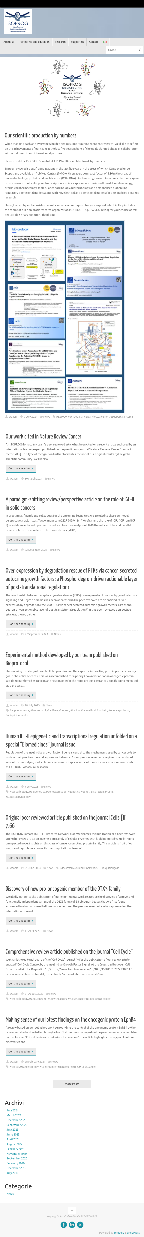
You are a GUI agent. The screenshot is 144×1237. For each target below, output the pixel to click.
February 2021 (16, 1149)
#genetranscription (92, 791)
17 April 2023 (32, 931)
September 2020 (17, 1158)
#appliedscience (19, 710)
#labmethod (88, 710)
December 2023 (16, 1120)
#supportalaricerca (121, 416)
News (46, 416)
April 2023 (13, 1139)
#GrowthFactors (57, 999)
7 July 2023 (31, 786)
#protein (102, 710)
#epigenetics (37, 791)
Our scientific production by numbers (40, 135)
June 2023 (13, 1134)
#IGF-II (109, 791)
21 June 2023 (33, 868)
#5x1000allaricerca (79, 416)
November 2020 (17, 1154)
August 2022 (14, 1144)
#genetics (74, 791)
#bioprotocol (38, 710)
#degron (64, 710)
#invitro (75, 710)
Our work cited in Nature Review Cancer (43, 436)
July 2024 (12, 1110)
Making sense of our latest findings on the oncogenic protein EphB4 (71, 1019)
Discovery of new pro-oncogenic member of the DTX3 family (63, 888)
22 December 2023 (36, 549)
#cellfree (52, 710)
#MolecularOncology (18, 796)
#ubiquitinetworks (17, 715)
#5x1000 (61, 416)
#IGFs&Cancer (76, 999)
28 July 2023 (32, 705)
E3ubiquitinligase (108, 868)
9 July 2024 (30, 416)
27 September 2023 (36, 634)
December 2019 (16, 1168)
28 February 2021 (35, 1061)
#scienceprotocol (118, 710)
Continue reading (21, 468)
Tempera (119, 1232)
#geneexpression (56, 791)
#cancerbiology (19, 791)
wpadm (13, 416)
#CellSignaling (37, 999)
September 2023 (17, 1125)
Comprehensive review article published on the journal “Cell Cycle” (69, 951)
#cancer (14, 1066)
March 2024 (14, 1115)
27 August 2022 (34, 993)
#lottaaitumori (100, 416)
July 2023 (12, 1130)
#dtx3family (67, 868)
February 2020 (16, 1163)
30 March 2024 (33, 478)
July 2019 (12, 1173)
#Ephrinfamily (48, 1066)
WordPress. (133, 1232)
